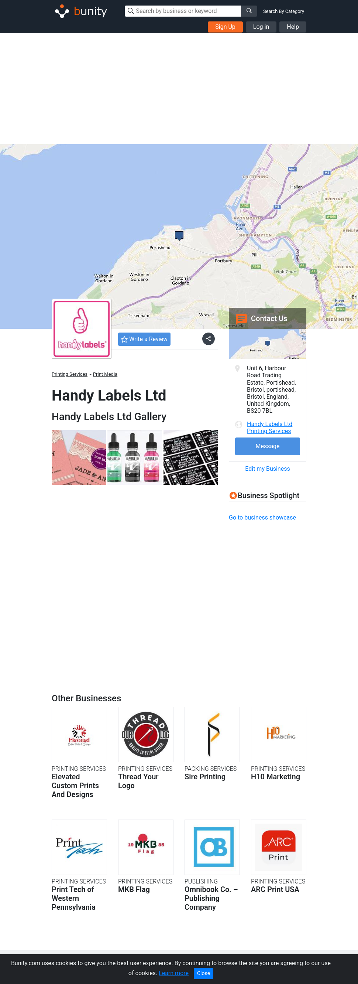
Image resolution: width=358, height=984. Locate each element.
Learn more (174, 973)
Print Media (105, 374)
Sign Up (225, 26)
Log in (261, 26)
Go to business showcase (262, 517)
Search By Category (283, 11)
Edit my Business (267, 468)
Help (293, 26)
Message (267, 446)
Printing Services (69, 374)
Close (203, 973)
